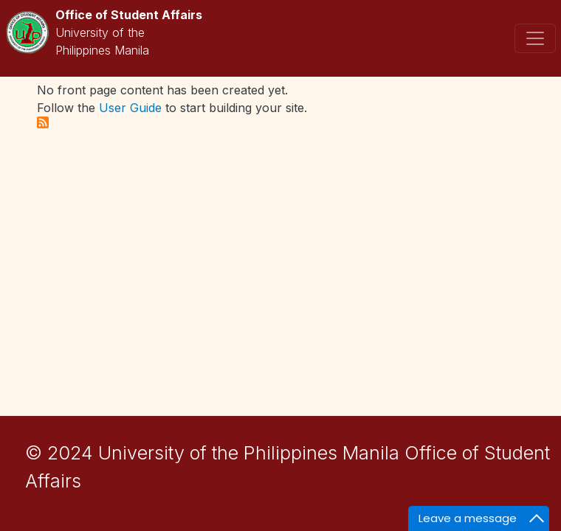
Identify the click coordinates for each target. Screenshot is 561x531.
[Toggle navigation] (535, 38)
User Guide (130, 107)
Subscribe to (43, 122)
